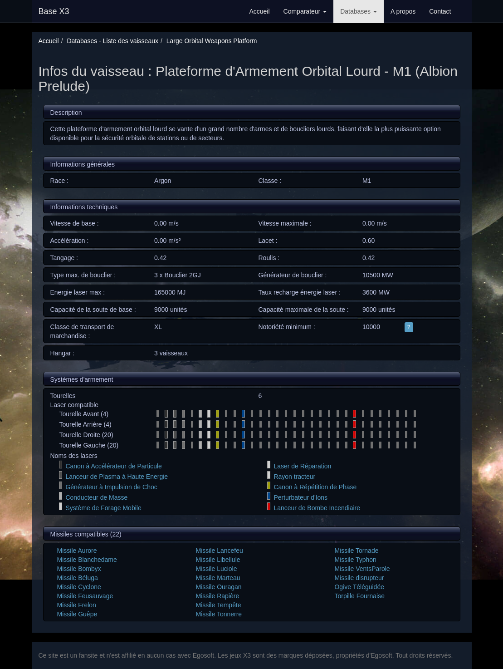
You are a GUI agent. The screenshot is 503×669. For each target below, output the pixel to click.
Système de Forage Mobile (103, 508)
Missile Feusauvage (85, 596)
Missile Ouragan (218, 586)
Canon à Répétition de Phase (314, 487)
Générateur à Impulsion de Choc (111, 487)
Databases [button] (358, 11)
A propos (403, 11)
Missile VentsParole (362, 568)
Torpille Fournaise (359, 596)
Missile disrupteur (359, 577)
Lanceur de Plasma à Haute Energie (116, 476)
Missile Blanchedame (87, 559)
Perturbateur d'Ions (300, 497)
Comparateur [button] (305, 11)
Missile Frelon (76, 605)
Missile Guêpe (77, 614)
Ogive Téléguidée (359, 586)
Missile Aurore (77, 550)
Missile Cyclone (79, 586)
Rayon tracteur (294, 476)
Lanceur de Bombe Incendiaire (316, 508)
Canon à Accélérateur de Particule (113, 466)
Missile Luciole (216, 568)
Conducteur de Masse (96, 497)
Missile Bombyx (79, 568)
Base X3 (54, 11)
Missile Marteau (217, 577)
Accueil (259, 11)
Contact (440, 11)
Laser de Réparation (302, 466)
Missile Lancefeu (219, 550)
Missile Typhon (355, 559)
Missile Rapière (217, 596)
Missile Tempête (218, 605)
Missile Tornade (356, 550)
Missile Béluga (77, 577)
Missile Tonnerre (218, 614)
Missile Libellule (217, 559)
